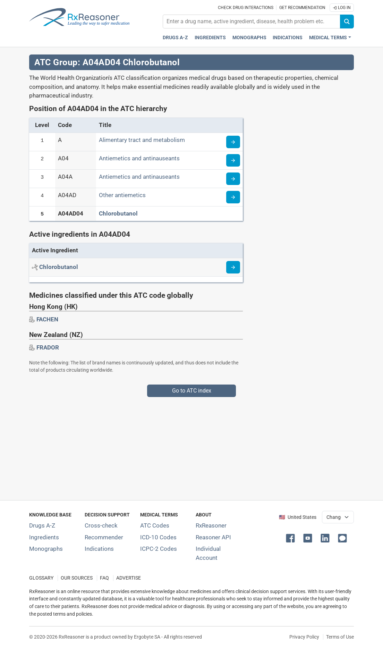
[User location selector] (338, 517)
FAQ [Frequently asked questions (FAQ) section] (104, 578)
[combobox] (251, 21)
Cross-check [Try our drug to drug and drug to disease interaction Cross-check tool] (101, 525)
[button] (291, 538)
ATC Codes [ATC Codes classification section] (154, 525)
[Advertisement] (191, 445)
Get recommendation (302, 7)
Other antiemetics (122, 195)
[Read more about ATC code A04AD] (233, 197)
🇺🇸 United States (297, 517)
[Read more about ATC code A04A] (233, 178)
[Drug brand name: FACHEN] (47, 319)
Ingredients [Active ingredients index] (210, 38)
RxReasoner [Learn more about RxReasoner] (211, 525)
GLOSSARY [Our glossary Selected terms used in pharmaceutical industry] (41, 578)
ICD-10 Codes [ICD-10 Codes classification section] (158, 537)
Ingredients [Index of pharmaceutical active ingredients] (44, 537)
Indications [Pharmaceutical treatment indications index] (288, 38)
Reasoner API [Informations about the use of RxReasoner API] (213, 537)
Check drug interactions (245, 7)
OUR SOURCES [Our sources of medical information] (77, 578)
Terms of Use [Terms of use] (340, 637)
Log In (342, 7)
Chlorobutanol (118, 213)
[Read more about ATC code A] (233, 142)
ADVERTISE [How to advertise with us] (128, 578)
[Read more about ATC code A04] (233, 160)
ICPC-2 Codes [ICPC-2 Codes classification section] (158, 548)
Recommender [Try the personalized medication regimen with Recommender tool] (104, 537)
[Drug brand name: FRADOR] (47, 347)
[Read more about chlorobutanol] (233, 267)
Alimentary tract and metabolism (142, 139)
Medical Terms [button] (328, 38)
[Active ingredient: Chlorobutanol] (58, 266)
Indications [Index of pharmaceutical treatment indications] (99, 548)
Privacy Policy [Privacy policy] (304, 637)
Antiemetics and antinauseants (139, 158)
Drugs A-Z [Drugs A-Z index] (175, 38)
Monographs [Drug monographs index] (249, 38)
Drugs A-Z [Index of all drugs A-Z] (42, 525)
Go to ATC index (191, 390)
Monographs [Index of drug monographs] (46, 548)
